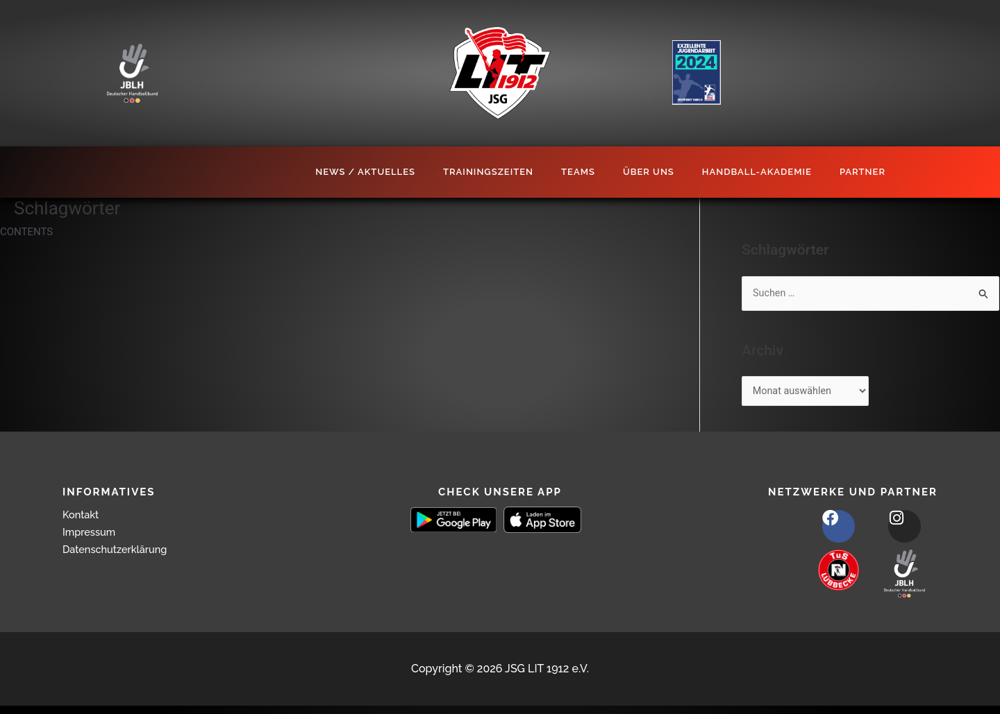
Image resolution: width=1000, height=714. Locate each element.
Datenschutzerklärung (120, 551)
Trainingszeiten (488, 172)
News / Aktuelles (365, 172)
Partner (862, 172)
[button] (30, 683)
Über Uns (648, 172)
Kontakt (82, 516)
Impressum (91, 534)
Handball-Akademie (757, 172)
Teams (578, 172)
